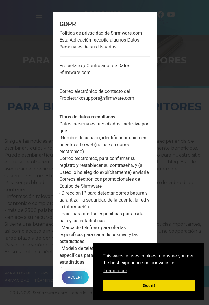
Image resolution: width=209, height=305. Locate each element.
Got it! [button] (149, 285)
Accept (75, 277)
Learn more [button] (115, 270)
